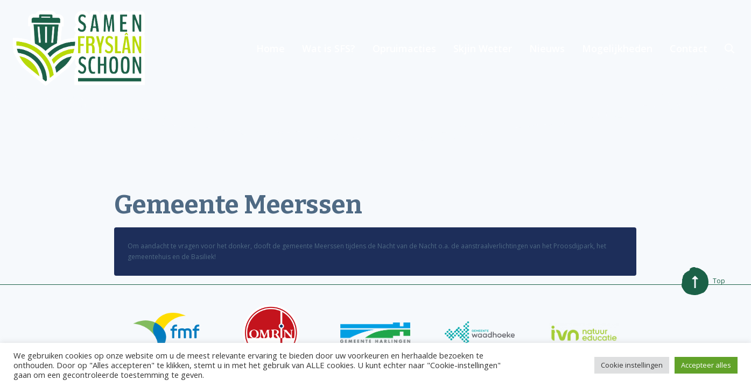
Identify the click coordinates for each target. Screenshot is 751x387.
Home (270, 48)
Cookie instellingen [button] (632, 365)
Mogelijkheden (617, 48)
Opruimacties (404, 48)
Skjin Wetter (482, 48)
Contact (688, 48)
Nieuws (547, 48)
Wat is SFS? (328, 48)
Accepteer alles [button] (706, 365)
